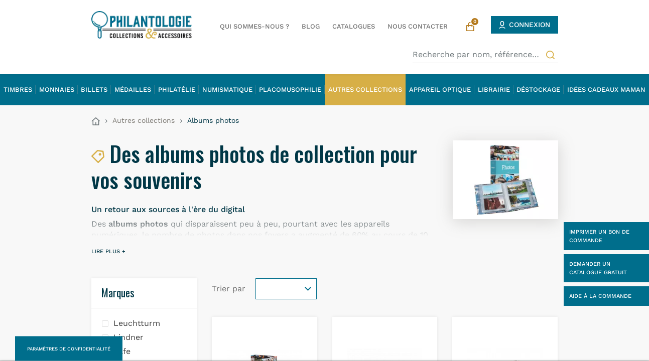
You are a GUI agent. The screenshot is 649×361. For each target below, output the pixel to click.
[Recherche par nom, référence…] (485, 55)
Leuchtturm (136, 323)
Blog (311, 26)
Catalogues (353, 26)
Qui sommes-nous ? (254, 26)
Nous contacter (417, 26)
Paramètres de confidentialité (68, 348)
